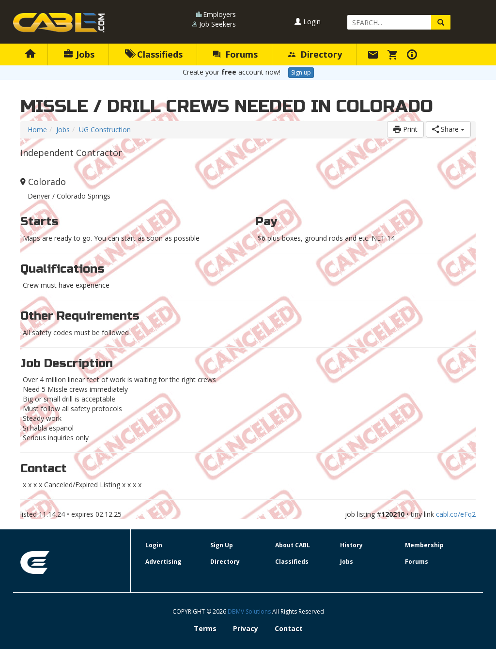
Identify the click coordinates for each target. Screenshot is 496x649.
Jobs (79, 54)
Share (448, 129)
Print (405, 129)
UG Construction (105, 129)
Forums (235, 54)
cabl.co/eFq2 (456, 514)
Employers (219, 14)
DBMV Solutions (250, 611)
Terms (205, 628)
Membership (424, 545)
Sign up (301, 72)
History (351, 545)
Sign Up (221, 545)
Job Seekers (217, 24)
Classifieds (154, 54)
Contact (289, 628)
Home (37, 129)
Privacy (245, 628)
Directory (315, 54)
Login (307, 21)
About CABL (292, 545)
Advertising (163, 561)
